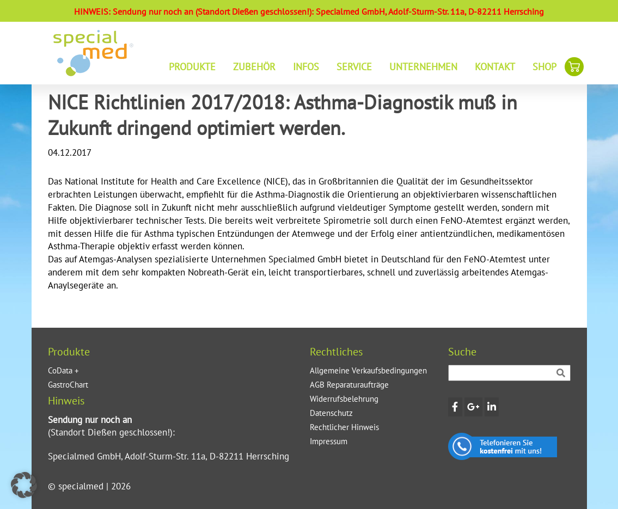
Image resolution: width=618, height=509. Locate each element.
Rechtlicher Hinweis (344, 427)
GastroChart (68, 384)
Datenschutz (331, 413)
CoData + (63, 370)
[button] (24, 485)
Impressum (328, 441)
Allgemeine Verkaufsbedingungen (368, 370)
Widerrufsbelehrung (344, 399)
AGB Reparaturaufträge (349, 384)
